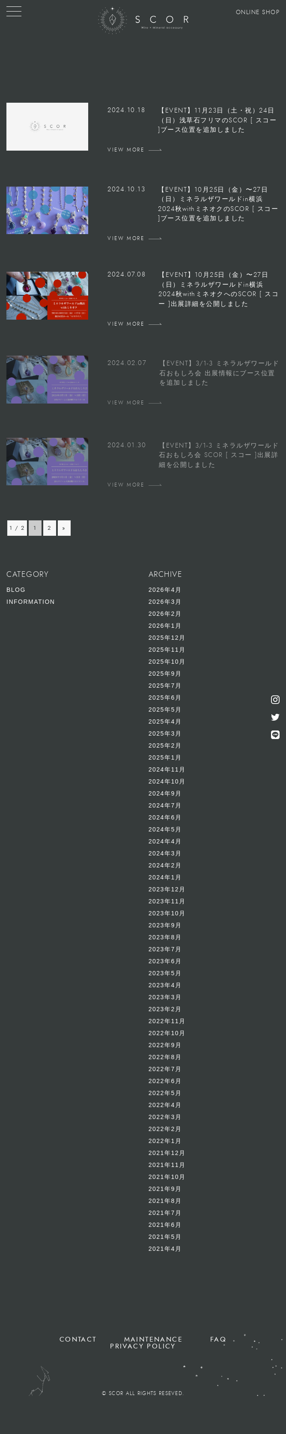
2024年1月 (165, 877)
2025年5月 (165, 709)
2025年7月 (165, 685)
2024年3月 (165, 853)
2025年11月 (167, 649)
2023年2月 (165, 1009)
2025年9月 (165, 673)
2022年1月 (165, 1140)
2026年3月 (165, 601)
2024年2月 (165, 865)
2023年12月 (167, 889)
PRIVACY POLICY (143, 1346)
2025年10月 (167, 661)
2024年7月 (165, 805)
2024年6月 (165, 817)
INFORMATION (30, 601)
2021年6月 (165, 1224)
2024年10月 (167, 781)
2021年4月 (165, 1248)
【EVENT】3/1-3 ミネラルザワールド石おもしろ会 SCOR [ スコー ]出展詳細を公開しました (219, 455)
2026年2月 (165, 613)
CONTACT (78, 1339)
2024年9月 (165, 793)
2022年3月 (165, 1116)
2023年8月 (165, 937)
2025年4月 (165, 721)
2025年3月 (165, 733)
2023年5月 (165, 973)
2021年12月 (167, 1152)
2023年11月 (167, 901)
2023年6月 (165, 961)
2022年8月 (165, 1057)
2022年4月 (165, 1104)
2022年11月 (167, 1021)
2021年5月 (165, 1236)
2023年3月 (165, 997)
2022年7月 (165, 1069)
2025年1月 (165, 757)
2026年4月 (165, 589)
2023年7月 (165, 949)
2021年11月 (167, 1164)
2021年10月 (167, 1176)
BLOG (16, 589)
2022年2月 (165, 1128)
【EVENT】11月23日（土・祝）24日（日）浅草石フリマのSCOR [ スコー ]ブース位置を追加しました (217, 120)
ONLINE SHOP (258, 12)
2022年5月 (165, 1093)
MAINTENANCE (153, 1339)
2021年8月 (165, 1200)
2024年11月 (167, 769)
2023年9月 (165, 925)
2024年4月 (165, 841)
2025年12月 (167, 637)
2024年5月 (165, 829)
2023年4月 (165, 985)
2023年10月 (167, 913)
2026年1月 (165, 625)
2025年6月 (165, 697)
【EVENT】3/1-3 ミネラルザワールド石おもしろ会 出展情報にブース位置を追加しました (219, 373)
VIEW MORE (125, 149)
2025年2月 (165, 745)
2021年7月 (165, 1212)
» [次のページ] (64, 528)
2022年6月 (165, 1081)
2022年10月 (167, 1033)
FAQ (218, 1339)
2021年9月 (165, 1188)
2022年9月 (165, 1045)
